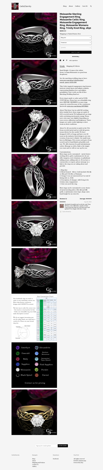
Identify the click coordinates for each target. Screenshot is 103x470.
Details (62, 66)
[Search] (91, 6)
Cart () (84, 6)
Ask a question (73, 60)
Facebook (55, 458)
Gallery (77, 6)
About (71, 6)
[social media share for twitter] (64, 60)
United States (72, 34)
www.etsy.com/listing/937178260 (77, 106)
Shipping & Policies (73, 66)
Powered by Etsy (78, 462)
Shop (65, 6)
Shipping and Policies (38, 462)
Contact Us (35, 464)
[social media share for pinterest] (67, 60)
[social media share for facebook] (60, 60)
